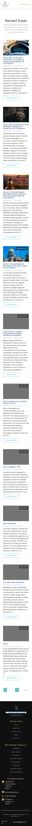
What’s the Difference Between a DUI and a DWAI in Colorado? (15, 266)
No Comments (18, 66)
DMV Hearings (9, 524)
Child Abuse (16, 755)
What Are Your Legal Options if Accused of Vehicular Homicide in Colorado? (13, 60)
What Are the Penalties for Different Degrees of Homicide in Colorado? (16, 126)
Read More (11, 98)
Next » (26, 690)
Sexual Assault (16, 752)
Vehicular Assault (16, 768)
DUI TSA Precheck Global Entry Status (15, 402)
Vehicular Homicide (16, 772)
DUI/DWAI (16, 748)
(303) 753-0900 (25, 4)
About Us (16, 728)
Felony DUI (16, 765)
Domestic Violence (16, 758)
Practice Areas (16, 731)
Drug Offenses (16, 762)
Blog (16, 735)
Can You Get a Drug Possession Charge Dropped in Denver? (12, 333)
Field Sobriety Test (12, 467)
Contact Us (16, 738)
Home (16, 725)
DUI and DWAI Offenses (13, 582)
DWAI (5, 644)
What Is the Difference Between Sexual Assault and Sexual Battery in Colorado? (14, 195)
